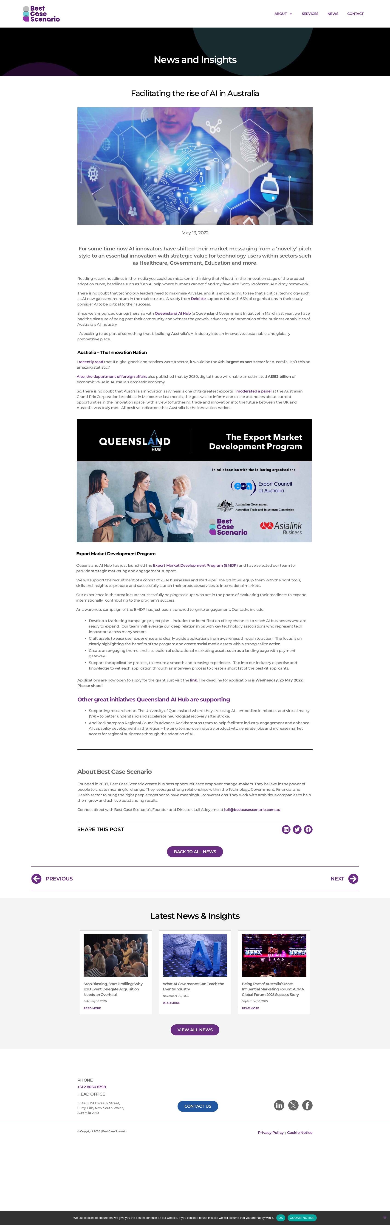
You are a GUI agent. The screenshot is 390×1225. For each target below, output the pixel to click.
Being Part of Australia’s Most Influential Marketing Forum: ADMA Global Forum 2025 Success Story (273, 970)
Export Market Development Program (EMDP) (195, 547)
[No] (385, 1217)
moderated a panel (253, 373)
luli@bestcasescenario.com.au (252, 791)
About (283, 13)
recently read (91, 343)
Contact (355, 13)
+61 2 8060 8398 (91, 1068)
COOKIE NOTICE (302, 1217)
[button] (286, 811)
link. (194, 662)
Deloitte (198, 280)
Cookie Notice (300, 1114)
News (333, 13)
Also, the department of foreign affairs (112, 358)
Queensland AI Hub (173, 295)
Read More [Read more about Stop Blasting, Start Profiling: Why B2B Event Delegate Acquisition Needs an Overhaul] (92, 990)
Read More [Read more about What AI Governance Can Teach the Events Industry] (171, 984)
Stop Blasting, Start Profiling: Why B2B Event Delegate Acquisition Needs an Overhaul (113, 970)
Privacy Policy (271, 1114)
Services (310, 13)
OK (281, 1217)
